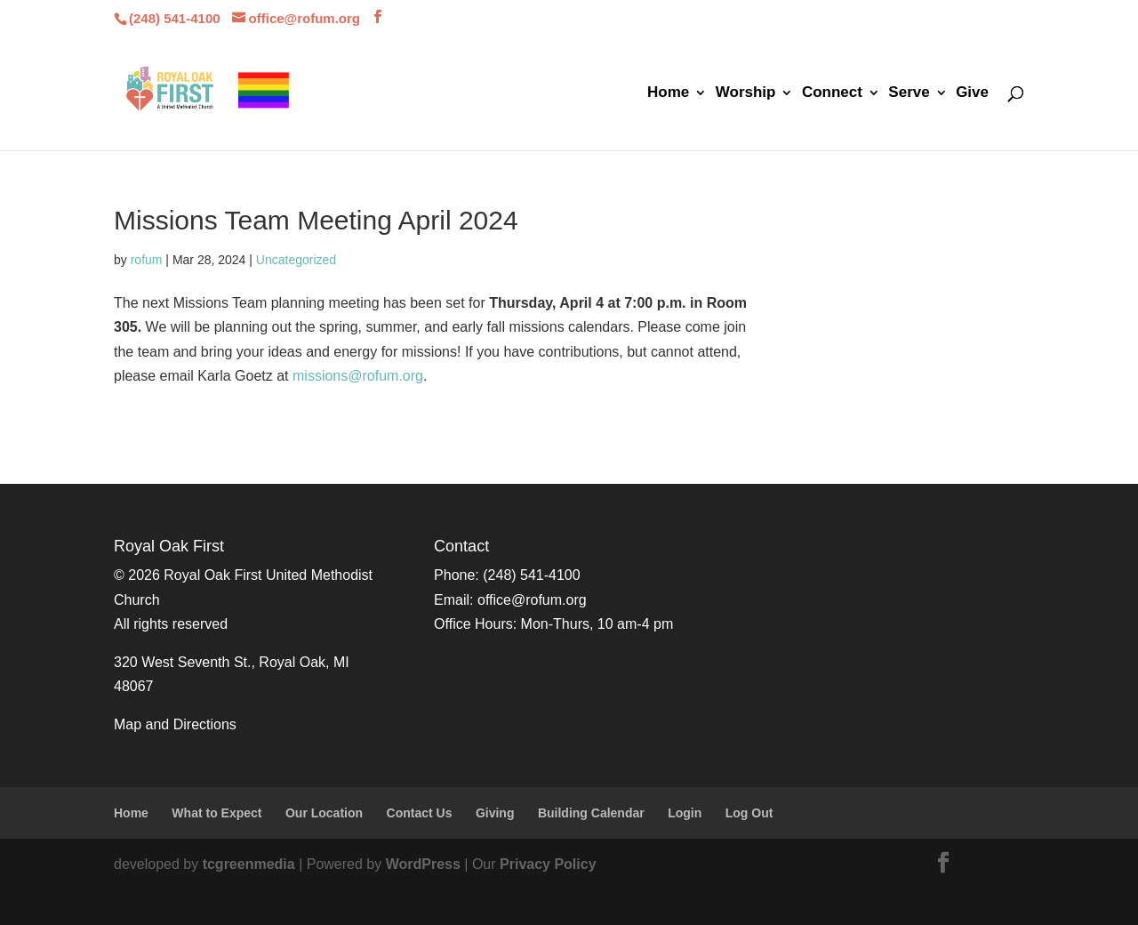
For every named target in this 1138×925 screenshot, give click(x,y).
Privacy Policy (548, 864)
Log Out (749, 813)
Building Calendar (591, 813)
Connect (832, 93)
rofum (147, 260)
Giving (495, 813)
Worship (746, 93)
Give (972, 93)
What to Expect (216, 813)
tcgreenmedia (249, 864)
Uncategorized (296, 260)
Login (684, 813)
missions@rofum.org (358, 375)
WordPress (423, 864)
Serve (908, 93)
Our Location (324, 813)
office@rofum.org (532, 599)
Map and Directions (175, 724)
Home (668, 93)
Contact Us (420, 813)
